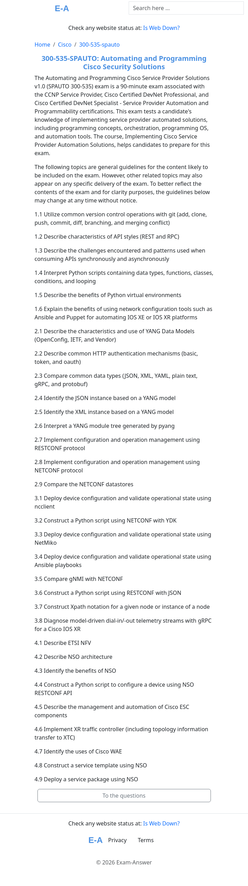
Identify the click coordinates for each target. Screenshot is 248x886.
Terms (146, 840)
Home (43, 44)
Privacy (117, 840)
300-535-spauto (99, 44)
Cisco (64, 44)
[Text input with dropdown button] (186, 8)
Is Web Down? (161, 28)
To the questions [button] (123, 795)
